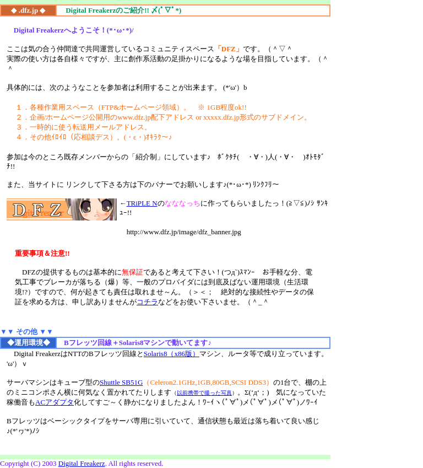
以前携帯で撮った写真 (204, 393)
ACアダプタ (54, 402)
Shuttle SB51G (121, 382)
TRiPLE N (142, 203)
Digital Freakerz (81, 463)
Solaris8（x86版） (171, 353)
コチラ (147, 302)
